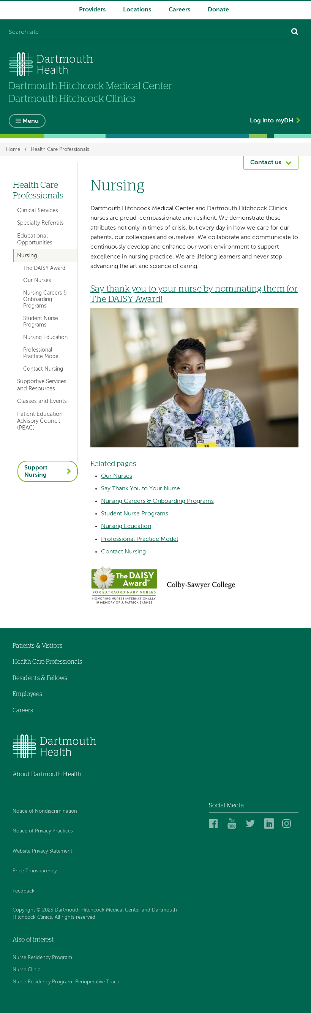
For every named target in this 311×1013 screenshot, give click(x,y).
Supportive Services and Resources (41, 385)
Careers (179, 10)
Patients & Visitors (37, 646)
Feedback (24, 891)
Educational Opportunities (34, 239)
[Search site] (148, 32)
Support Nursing (35, 471)
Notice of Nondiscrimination (45, 811)
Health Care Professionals (60, 149)
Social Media (226, 805)
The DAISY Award (44, 268)
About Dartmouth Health (47, 774)
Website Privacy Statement (42, 851)
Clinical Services (37, 210)
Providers (92, 10)
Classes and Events (42, 401)
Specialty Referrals (40, 223)
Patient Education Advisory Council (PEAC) (40, 421)
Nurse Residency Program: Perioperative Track (66, 982)
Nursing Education (126, 526)
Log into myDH (271, 121)
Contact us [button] (265, 163)
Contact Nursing (123, 552)
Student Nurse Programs (134, 514)
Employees (27, 694)
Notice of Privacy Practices (43, 831)
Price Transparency (35, 871)
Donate (218, 10)
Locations (137, 10)
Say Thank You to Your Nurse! (141, 489)
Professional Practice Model (139, 539)
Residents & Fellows (40, 678)
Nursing (27, 255)
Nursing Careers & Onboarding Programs (157, 501)
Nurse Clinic (26, 969)
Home (13, 149)
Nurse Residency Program (42, 957)
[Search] (294, 32)
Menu (30, 121)
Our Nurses (116, 476)
